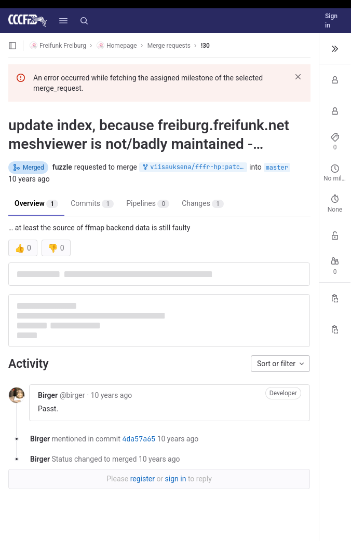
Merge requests (169, 45)
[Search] (84, 20)
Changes (203, 203)
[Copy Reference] (334, 298)
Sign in (331, 20)
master (277, 167)
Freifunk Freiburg (58, 45)
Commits (92, 203)
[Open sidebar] (12, 45)
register (142, 479)
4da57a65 (138, 438)
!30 (205, 45)
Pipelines (147, 203)
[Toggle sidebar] (334, 48)
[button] (63, 20)
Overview (36, 203)
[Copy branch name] (334, 329)
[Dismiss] (298, 77)
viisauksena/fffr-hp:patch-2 (194, 167)
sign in (175, 479)
